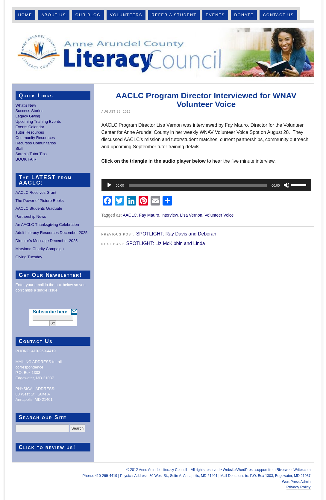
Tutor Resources (30, 132)
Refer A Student (173, 15)
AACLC (130, 215)
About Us (53, 15)
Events (215, 15)
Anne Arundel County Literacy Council (163, 53)
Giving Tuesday (29, 257)
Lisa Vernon (191, 215)
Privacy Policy (298, 487)
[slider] (198, 185)
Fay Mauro (149, 215)
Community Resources (35, 137)
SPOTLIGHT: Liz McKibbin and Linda (165, 243)
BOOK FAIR (26, 159)
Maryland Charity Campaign (40, 249)
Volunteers (126, 15)
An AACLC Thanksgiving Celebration (47, 224)
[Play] (109, 185)
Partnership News (31, 216)
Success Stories (29, 110)
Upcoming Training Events (38, 121)
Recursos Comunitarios (36, 143)
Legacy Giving (28, 116)
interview (169, 215)
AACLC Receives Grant (36, 192)
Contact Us (278, 15)
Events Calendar (30, 127)
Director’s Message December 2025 (47, 240)
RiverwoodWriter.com (294, 470)
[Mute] (286, 185)
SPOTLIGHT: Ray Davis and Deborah (176, 233)
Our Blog (88, 15)
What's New (26, 105)
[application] (206, 185)
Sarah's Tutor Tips (31, 154)
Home (25, 15)
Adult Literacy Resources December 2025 (52, 232)
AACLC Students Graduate (39, 208)
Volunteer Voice (218, 215)
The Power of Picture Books (40, 200)
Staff (20, 148)
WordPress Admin (296, 482)
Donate (244, 15)
